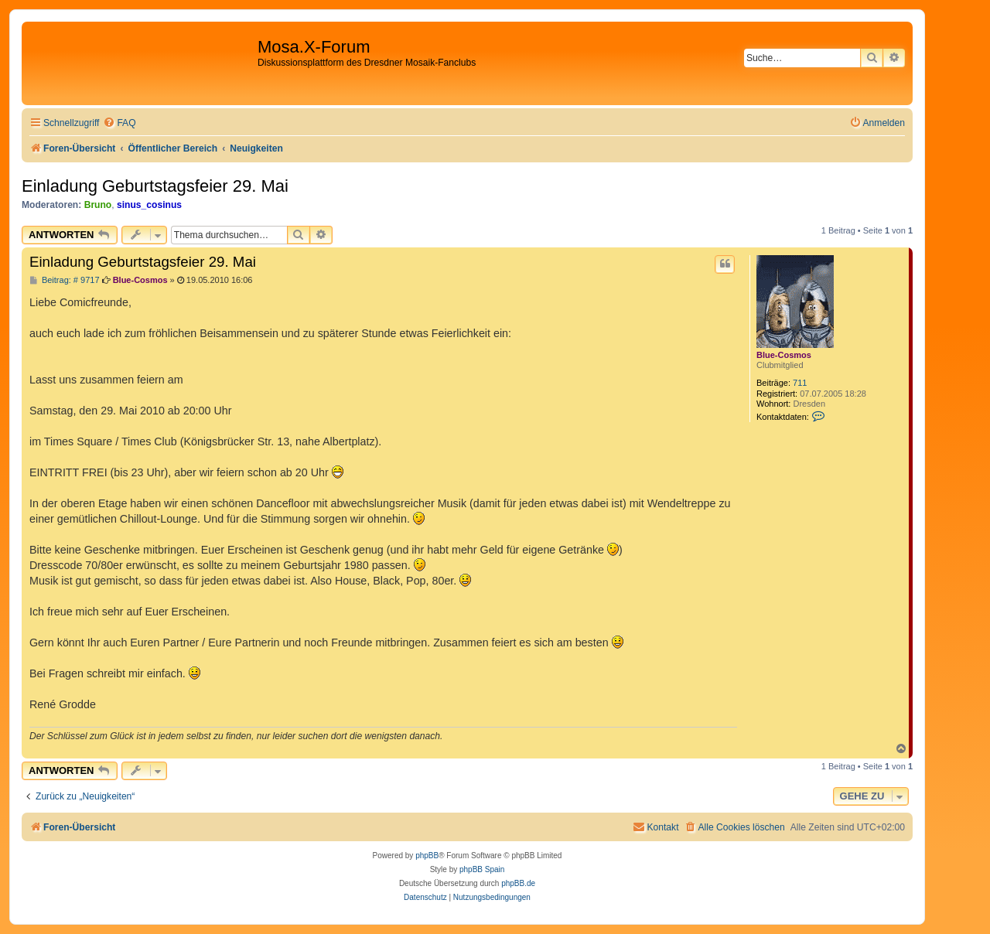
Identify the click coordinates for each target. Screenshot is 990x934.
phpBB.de (518, 883)
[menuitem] (119, 123)
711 (800, 382)
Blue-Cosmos (783, 355)
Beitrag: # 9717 (64, 280)
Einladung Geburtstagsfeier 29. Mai (155, 186)
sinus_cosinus (149, 204)
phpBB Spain (481, 869)
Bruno (98, 204)
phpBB (427, 855)
